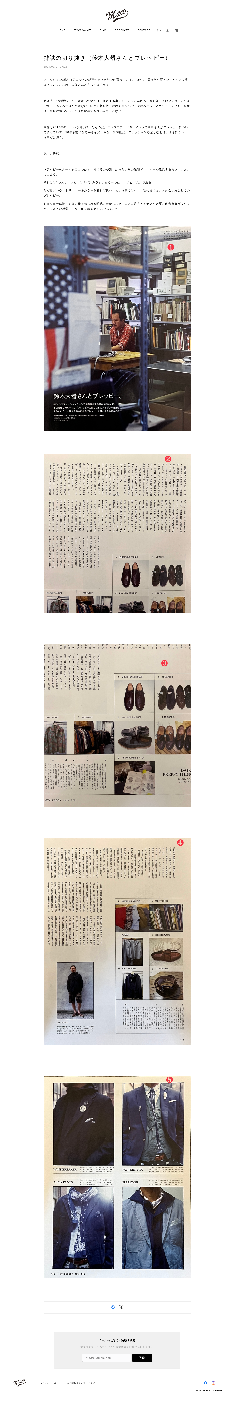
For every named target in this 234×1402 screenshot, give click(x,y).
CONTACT (144, 30)
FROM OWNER (83, 30)
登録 (142, 1357)
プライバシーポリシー (51, 1383)
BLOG (103, 30)
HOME (61, 30)
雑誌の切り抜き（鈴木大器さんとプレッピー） (107, 58)
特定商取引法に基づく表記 (81, 1383)
